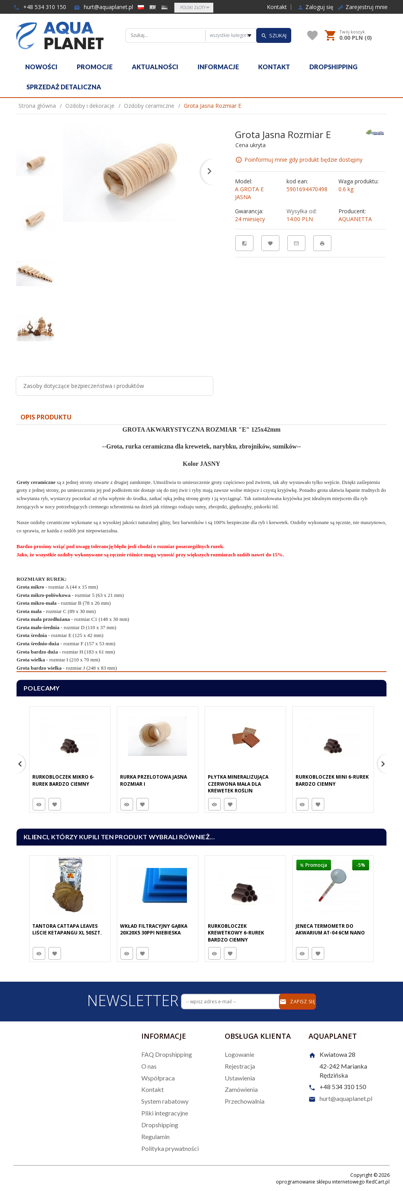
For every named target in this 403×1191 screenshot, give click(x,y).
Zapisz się (297, 1001)
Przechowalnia (244, 1101)
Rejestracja (240, 1066)
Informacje (218, 66)
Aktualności (155, 66)
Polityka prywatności (170, 1148)
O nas (149, 1066)
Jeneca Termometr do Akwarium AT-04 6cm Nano (330, 929)
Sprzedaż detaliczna (63, 86)
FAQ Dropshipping (166, 1054)
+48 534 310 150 (39, 7)
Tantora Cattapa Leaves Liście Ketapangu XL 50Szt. (67, 929)
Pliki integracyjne (164, 1113)
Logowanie (239, 1054)
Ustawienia (240, 1078)
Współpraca (158, 1078)
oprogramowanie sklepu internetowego (320, 1181)
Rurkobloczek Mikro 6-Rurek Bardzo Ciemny (63, 780)
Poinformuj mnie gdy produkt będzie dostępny (303, 159)
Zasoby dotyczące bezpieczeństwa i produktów (83, 386)
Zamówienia (241, 1089)
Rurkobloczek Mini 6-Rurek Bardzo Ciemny (332, 780)
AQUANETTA (355, 219)
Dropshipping (333, 66)
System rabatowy (165, 1101)
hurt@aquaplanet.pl (103, 7)
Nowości (41, 66)
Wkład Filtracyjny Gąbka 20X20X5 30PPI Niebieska (153, 929)
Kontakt (277, 7)
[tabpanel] (201, 548)
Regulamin (155, 1136)
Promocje (95, 66)
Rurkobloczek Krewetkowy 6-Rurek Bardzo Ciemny (236, 933)
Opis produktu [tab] (46, 417)
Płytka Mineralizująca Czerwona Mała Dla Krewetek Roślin (238, 784)
